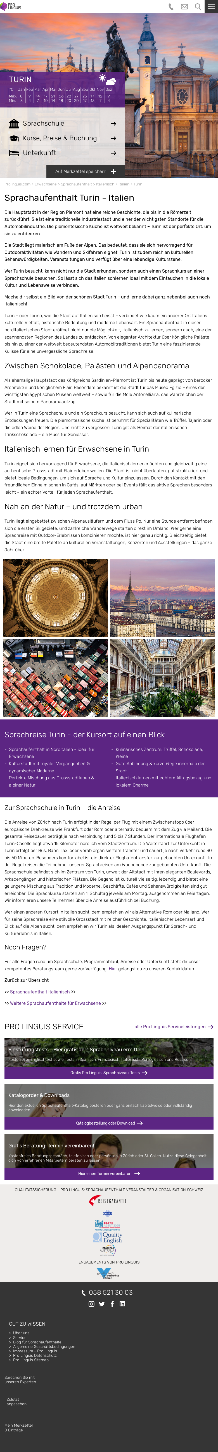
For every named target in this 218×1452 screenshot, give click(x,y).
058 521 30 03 (111, 1292)
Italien (124, 184)
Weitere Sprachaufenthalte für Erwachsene (55, 1003)
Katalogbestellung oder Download (105, 1123)
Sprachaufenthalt (76, 184)
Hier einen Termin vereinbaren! (105, 1173)
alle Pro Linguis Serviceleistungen (170, 1026)
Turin (20, 79)
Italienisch (105, 184)
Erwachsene (46, 184)
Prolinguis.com (17, 184)
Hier (113, 968)
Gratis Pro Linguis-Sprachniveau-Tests (105, 1073)
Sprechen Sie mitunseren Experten (20, 1379)
